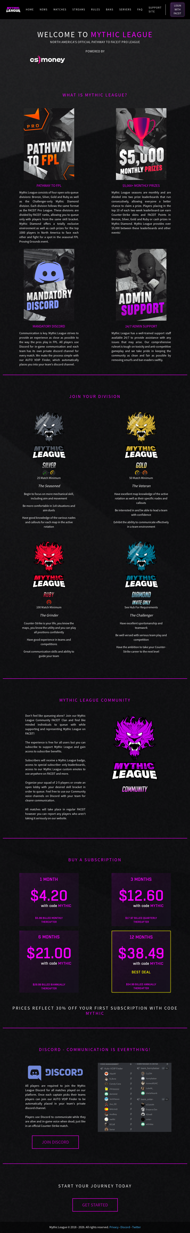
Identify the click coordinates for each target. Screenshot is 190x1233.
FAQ (140, 9)
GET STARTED (95, 1205)
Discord (125, 1227)
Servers (125, 9)
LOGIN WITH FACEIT (177, 9)
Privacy (113, 1227)
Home (30, 9)
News (44, 9)
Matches (59, 9)
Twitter (136, 1227)
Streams (78, 9)
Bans (109, 9)
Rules (95, 9)
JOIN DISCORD (55, 1142)
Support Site (155, 9)
